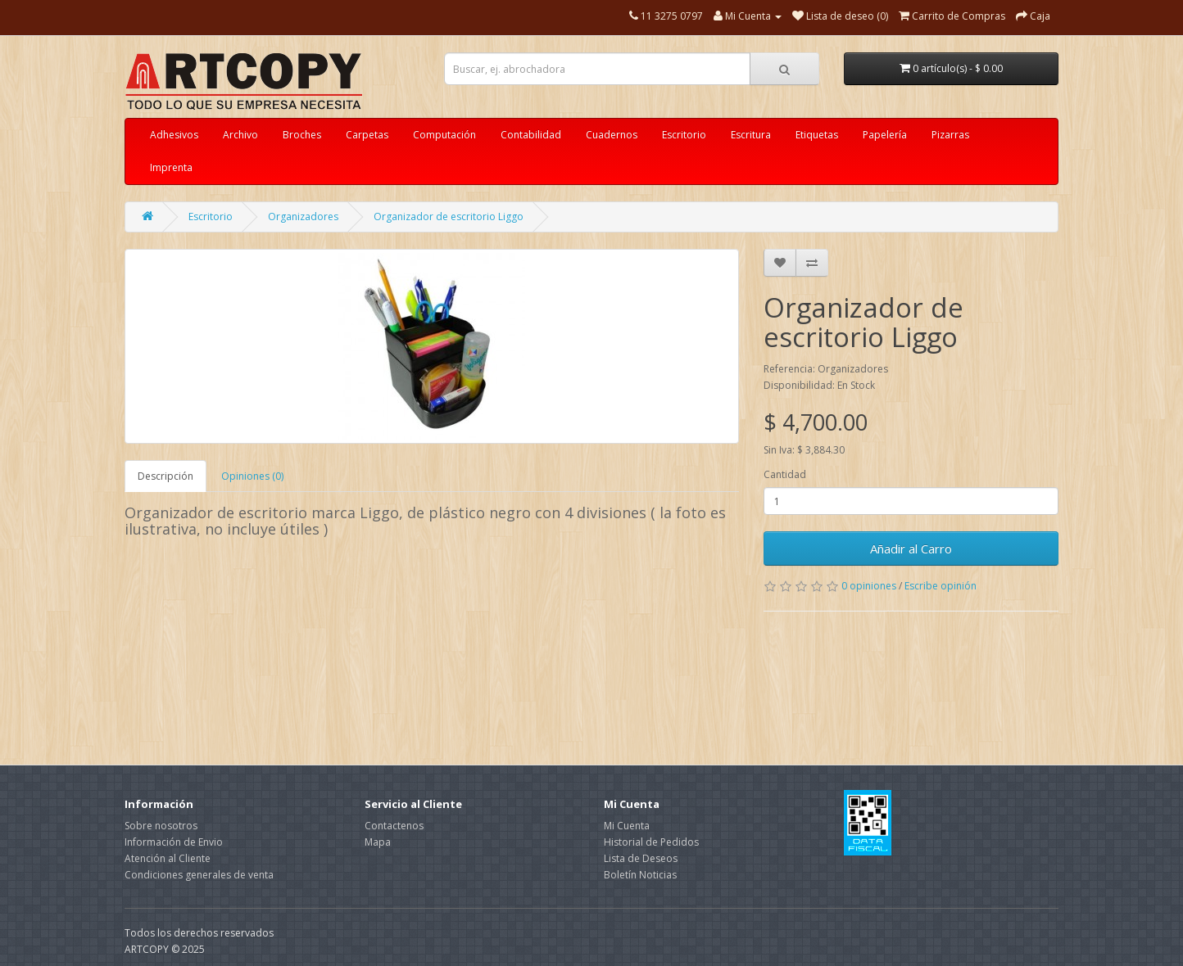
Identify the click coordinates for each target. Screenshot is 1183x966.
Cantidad (785, 474)
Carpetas (367, 135)
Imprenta (171, 167)
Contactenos (394, 826)
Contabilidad (531, 135)
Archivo (240, 135)
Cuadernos (611, 135)
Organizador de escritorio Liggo (449, 216)
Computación (444, 135)
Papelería (885, 135)
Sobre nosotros (161, 826)
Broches (302, 135)
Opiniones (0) (252, 476)
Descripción (165, 476)
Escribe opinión (940, 586)
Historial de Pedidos (651, 842)
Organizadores (303, 216)
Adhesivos (174, 135)
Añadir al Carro (911, 548)
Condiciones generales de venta (199, 875)
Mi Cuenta (627, 826)
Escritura (751, 135)
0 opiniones (868, 586)
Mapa (378, 842)
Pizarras (950, 135)
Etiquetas (816, 135)
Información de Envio (174, 842)
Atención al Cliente (168, 858)
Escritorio (684, 135)
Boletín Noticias (640, 875)
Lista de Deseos (641, 858)
